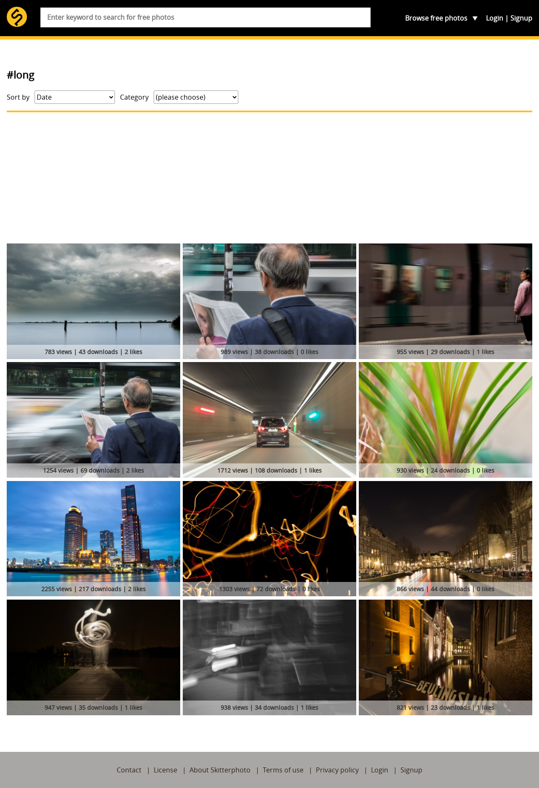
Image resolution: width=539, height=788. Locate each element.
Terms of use (283, 770)
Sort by (18, 97)
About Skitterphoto (220, 770)
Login (494, 18)
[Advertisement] (269, 178)
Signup (521, 18)
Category (134, 97)
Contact (129, 770)
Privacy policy (337, 770)
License (165, 770)
